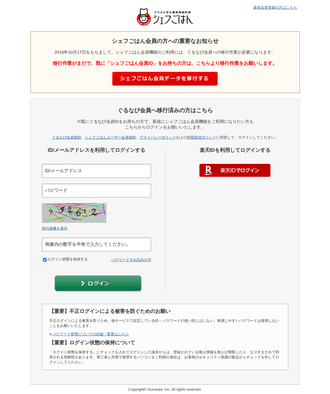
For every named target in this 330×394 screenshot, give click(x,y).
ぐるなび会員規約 (66, 137)
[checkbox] (45, 260)
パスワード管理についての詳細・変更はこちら (90, 334)
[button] (98, 284)
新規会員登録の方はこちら (275, 7)
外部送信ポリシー (201, 137)
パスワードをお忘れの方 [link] (131, 260)
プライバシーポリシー (158, 137)
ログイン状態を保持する (65, 259)
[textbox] (96, 171)
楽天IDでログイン (234, 170)
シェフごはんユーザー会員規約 (110, 137)
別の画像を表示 (54, 228)
